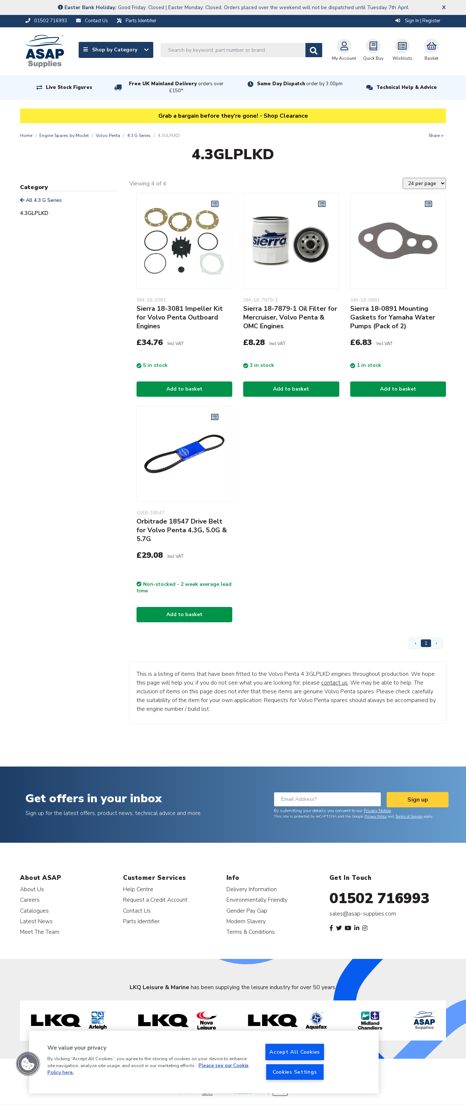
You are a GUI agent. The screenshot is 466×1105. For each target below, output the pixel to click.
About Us (32, 889)
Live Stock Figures (69, 87)
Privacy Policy (375, 816)
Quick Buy (373, 50)
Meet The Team (39, 932)
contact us (334, 683)
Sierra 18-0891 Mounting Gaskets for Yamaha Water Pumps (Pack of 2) (392, 317)
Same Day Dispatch (300, 84)
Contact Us (137, 910)
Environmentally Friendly (257, 900)
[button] (28, 1063)
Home (26, 135)
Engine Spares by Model (64, 135)
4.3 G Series (139, 135)
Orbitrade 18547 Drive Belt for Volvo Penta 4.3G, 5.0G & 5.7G (182, 530)
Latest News (36, 921)
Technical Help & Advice (406, 87)
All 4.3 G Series (41, 200)
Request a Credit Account (155, 900)
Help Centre (138, 889)
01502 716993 (379, 898)
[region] (204, 1062)
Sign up (417, 800)
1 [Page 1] (425, 643)
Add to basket (184, 388)
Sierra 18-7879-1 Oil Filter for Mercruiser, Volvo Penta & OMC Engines (290, 317)
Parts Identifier (141, 921)
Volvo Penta (108, 135)
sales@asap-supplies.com (362, 914)
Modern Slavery (246, 921)
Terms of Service (408, 816)
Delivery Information (251, 889)
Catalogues (34, 910)
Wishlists (402, 50)
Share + (436, 135)
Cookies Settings (295, 1071)
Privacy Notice (377, 811)
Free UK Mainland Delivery (176, 87)
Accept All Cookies (294, 1051)
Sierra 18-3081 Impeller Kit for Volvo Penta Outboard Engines (180, 317)
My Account (344, 50)
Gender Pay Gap (246, 910)
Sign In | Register (418, 20)
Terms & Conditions (250, 932)
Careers (30, 900)
